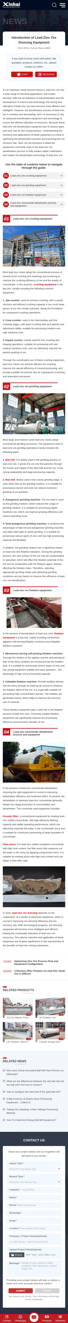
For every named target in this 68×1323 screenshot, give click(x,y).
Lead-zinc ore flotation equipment (28, 194)
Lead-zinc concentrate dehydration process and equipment (33, 204)
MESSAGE (45, 74)
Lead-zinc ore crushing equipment (28, 175)
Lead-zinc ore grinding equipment (28, 185)
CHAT (22, 74)
